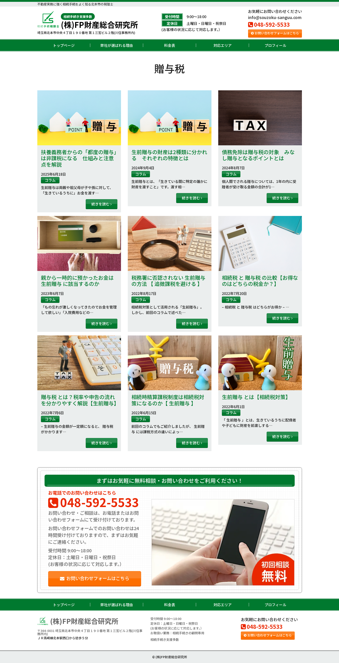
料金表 (169, 45)
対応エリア (222, 45)
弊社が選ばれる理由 (116, 45)
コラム (50, 180)
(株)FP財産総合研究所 (99, 21)
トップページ (64, 45)
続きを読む (101, 204)
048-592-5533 (269, 24)
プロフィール (275, 45)
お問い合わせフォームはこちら (275, 33)
